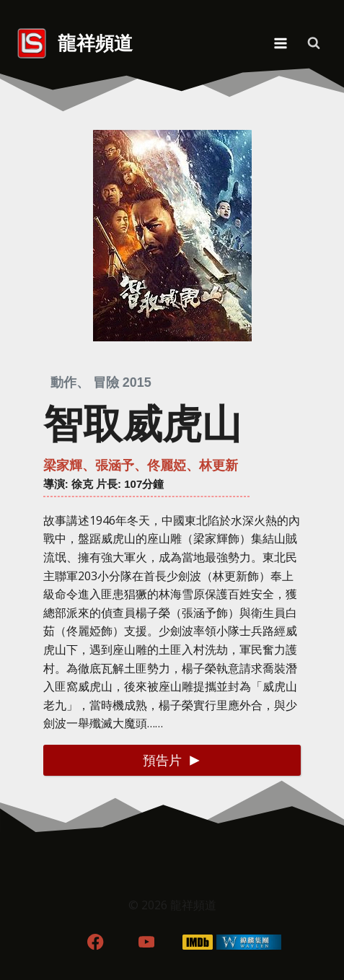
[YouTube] (147, 942)
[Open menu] (280, 43)
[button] (172, 760)
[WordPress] (248, 942)
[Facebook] (95, 942)
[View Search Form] (314, 43)
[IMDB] (197, 942)
